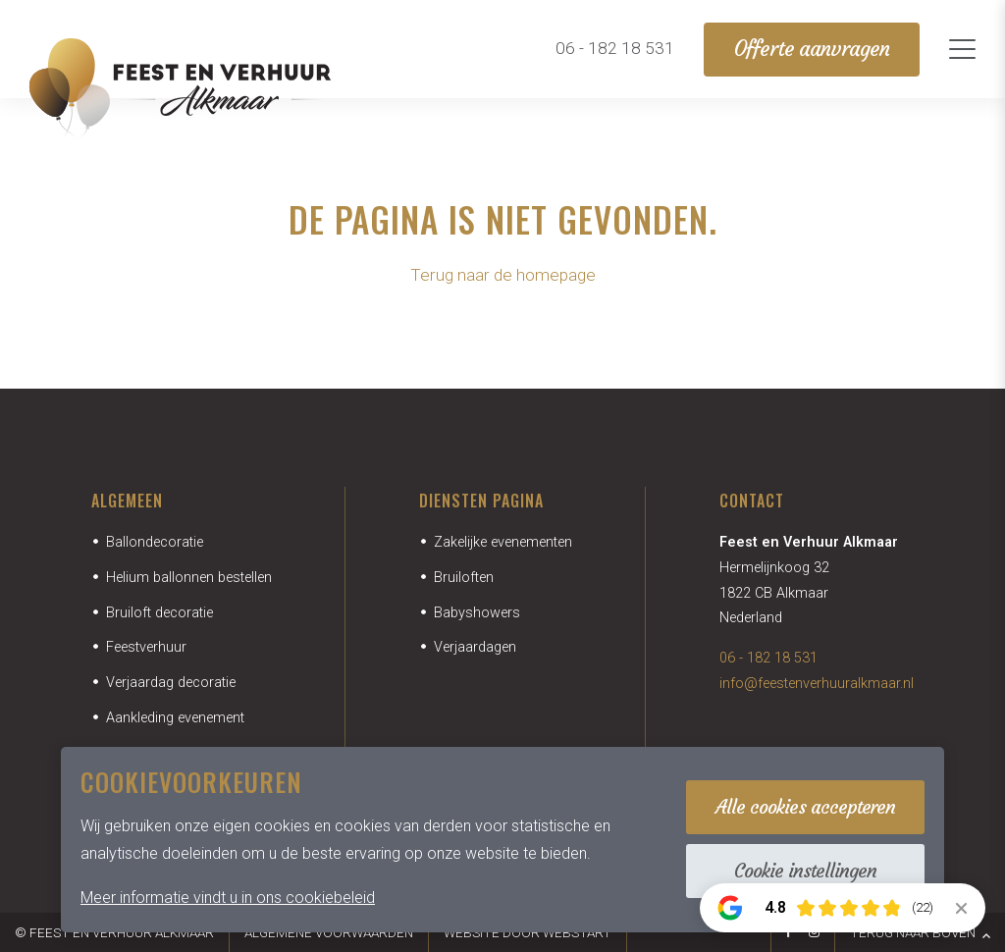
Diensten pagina (481, 500)
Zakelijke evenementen (503, 542)
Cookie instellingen (805, 870)
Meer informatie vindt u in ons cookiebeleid (227, 897)
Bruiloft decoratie (159, 613)
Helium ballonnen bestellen (189, 577)
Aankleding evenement (175, 718)
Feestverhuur (146, 647)
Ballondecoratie (154, 542)
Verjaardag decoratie (171, 682)
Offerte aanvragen (811, 49)
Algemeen (127, 500)
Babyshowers (477, 613)
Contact (751, 500)
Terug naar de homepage (503, 275)
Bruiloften (464, 577)
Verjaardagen (475, 647)
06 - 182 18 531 (768, 658)
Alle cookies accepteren (805, 807)
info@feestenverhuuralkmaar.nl (816, 683)
